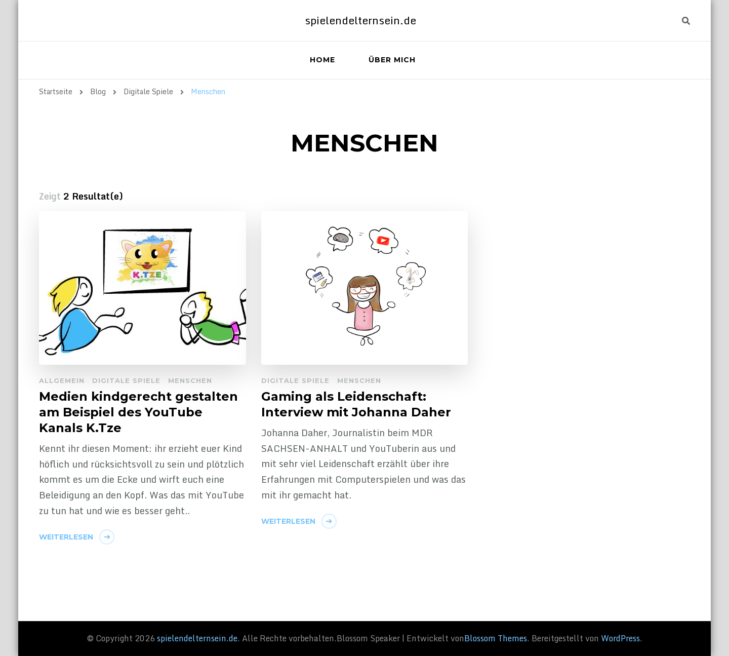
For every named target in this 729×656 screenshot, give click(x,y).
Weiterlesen (66, 537)
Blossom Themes (495, 638)
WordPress (620, 638)
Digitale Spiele (126, 380)
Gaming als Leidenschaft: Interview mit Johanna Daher (356, 404)
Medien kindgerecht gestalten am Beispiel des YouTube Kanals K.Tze (138, 412)
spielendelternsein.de (360, 20)
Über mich (392, 59)
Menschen (190, 380)
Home (322, 59)
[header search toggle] (686, 21)
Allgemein (62, 380)
